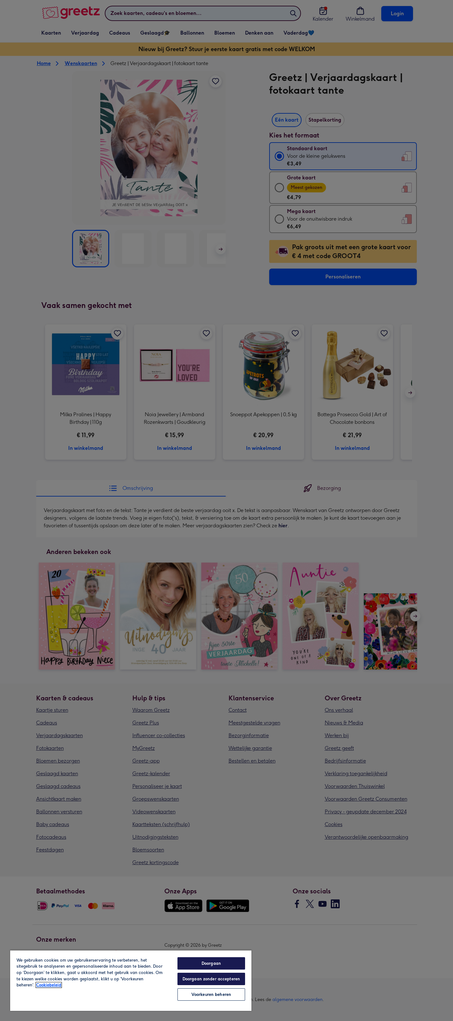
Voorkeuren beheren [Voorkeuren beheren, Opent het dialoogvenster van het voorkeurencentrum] (211, 994)
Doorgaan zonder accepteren (211, 979)
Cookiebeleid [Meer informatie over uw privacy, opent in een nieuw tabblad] (48, 985)
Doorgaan (211, 963)
